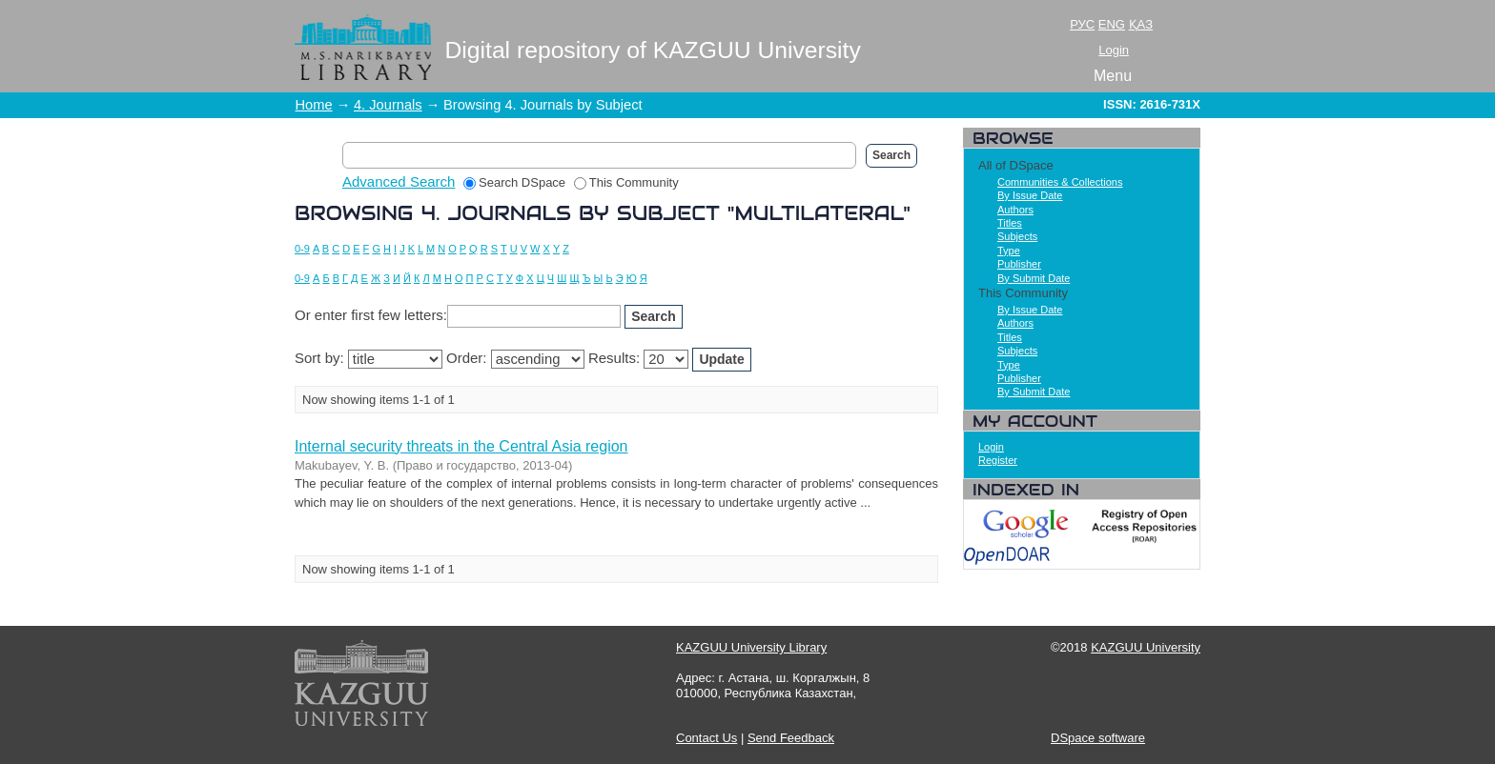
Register (997, 460)
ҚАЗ (1141, 24)
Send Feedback (791, 738)
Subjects (1017, 236)
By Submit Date (1033, 278)
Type (1008, 250)
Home (314, 104)
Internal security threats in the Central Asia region (461, 446)
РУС (1082, 24)
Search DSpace (514, 182)
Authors (1015, 209)
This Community (626, 182)
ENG (1111, 24)
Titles (1009, 223)
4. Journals (388, 104)
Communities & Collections (1059, 182)
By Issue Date (1029, 195)
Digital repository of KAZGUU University (653, 50)
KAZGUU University (1145, 647)
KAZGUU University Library (751, 647)
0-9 (302, 248)
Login (1113, 50)
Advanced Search (398, 181)
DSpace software (1098, 738)
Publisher (1019, 264)
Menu (1113, 76)
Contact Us (706, 738)
